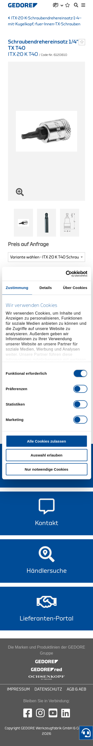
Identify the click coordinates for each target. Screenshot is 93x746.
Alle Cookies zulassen (46, 441)
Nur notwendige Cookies (46, 469)
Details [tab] (45, 287)
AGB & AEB (76, 689)
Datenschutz (48, 689)
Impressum (18, 689)
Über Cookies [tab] (75, 287)
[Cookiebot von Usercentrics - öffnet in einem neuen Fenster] (66, 274)
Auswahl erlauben (46, 455)
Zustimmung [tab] (17, 287)
